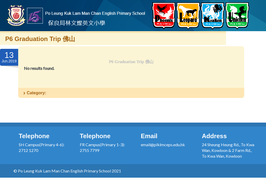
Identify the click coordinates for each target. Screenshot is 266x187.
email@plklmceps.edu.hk (163, 144)
